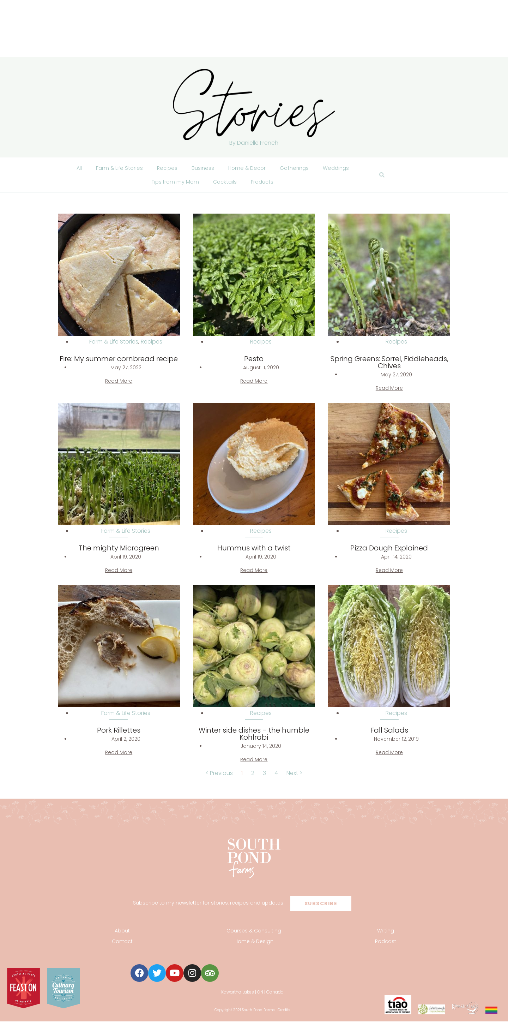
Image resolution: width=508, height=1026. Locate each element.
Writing (385, 935)
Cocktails (225, 185)
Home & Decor (247, 169)
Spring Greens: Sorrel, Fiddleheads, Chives (389, 367)
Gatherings (296, 169)
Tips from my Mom (174, 185)
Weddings (340, 169)
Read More (118, 385)
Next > (294, 778)
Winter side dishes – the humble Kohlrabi (254, 738)
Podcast (385, 946)
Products (264, 185)
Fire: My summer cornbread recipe (119, 364)
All (74, 169)
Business (201, 169)
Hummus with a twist (254, 553)
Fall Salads (389, 735)
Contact (122, 946)
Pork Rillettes (118, 735)
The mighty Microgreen (119, 553)
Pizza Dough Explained (389, 553)
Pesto (254, 364)
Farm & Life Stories (115, 169)
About (122, 935)
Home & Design (254, 946)
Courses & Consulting (253, 935)
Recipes (165, 169)
